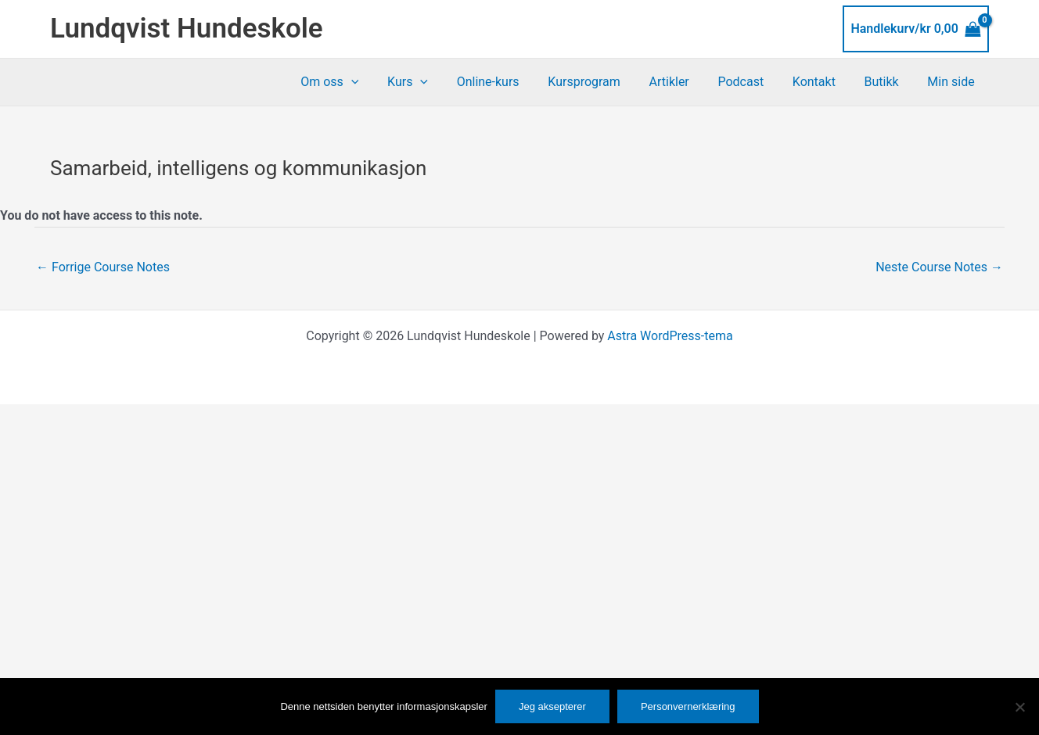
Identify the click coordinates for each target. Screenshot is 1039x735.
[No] (1019, 707)
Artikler (685, 81)
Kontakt (822, 81)
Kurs (435, 82)
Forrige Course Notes (103, 267)
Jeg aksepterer (552, 706)
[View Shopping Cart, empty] (916, 28)
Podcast (754, 81)
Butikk (887, 81)
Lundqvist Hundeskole (186, 29)
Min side (952, 81)
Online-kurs (511, 81)
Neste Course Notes (939, 267)
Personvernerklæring (688, 706)
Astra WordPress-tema (669, 335)
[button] (382, 82)
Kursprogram (604, 81)
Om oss (361, 82)
